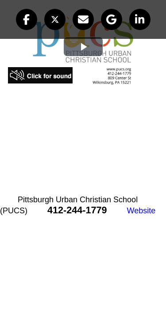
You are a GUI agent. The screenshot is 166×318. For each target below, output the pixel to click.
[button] (26, 19)
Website (141, 210)
